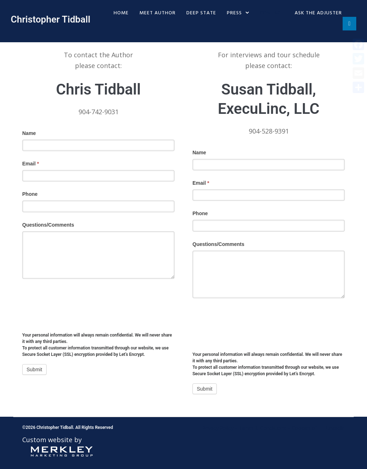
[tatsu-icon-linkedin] (349, 24)
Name (29, 133)
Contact (272, 13)
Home (121, 13)
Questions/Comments (48, 225)
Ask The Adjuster (318, 13)
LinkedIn (335, 428)
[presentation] (76, 300)
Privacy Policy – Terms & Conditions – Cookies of (259, 428)
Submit (34, 369)
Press (234, 13)
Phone (30, 194)
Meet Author (157, 13)
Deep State (201, 13)
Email (30, 163)
